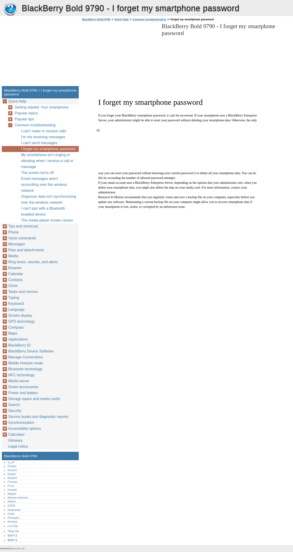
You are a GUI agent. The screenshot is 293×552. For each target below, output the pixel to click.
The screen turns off (37, 173)
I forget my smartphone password (48, 149)
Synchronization (21, 423)
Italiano (12, 501)
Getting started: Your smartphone (41, 107)
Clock (12, 286)
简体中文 (13, 535)
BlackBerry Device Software (31, 351)
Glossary (15, 440)
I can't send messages (39, 143)
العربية (11, 462)
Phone (13, 232)
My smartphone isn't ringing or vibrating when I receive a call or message (47, 161)
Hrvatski (12, 489)
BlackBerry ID (19, 345)
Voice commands (22, 238)
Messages (16, 244)
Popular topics (26, 113)
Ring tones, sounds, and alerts (33, 262)
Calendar (15, 274)
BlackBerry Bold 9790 (10, 9)
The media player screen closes (47, 220)
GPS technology (21, 321)
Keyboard (16, 304)
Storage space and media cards (34, 399)
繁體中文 (13, 540)
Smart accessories (23, 387)
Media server (18, 381)
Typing (13, 298)
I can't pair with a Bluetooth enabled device (43, 211)
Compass (16, 327)
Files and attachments (26, 250)
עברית (11, 485)
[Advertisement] (119, 55)
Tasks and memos (23, 292)
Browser (15, 268)
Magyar (12, 493)
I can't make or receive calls (43, 131)
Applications (18, 339)
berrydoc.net (18, 548)
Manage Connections (25, 357)
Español (12, 477)
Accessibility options (24, 428)
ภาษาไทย (13, 526)
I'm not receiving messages (43, 137)
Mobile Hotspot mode (25, 363)
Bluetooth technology (25, 369)
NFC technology (21, 375)
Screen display (20, 315)
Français (12, 481)
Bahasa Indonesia (18, 497)
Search (14, 405)
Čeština (12, 466)
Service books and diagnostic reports (38, 417)
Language (16, 309)
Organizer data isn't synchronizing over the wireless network (48, 199)
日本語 (11, 505)
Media (13, 256)
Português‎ (13, 517)
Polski (11, 513)
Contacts (15, 280)
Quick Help (121, 19)
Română (12, 521)
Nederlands (14, 510)
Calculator (16, 434)
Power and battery (23, 393)
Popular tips (24, 119)
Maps (12, 333)
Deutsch (12, 470)
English (12, 474)
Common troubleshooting (149, 19)
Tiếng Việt (13, 531)
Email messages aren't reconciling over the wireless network (44, 184)
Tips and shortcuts (23, 226)
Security (15, 411)
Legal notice (18, 446)
